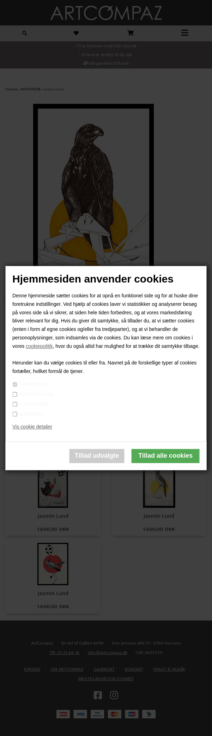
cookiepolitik (39, 346)
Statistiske (31, 414)
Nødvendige (33, 384)
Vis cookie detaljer (32, 426)
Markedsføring (36, 394)
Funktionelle (33, 404)
